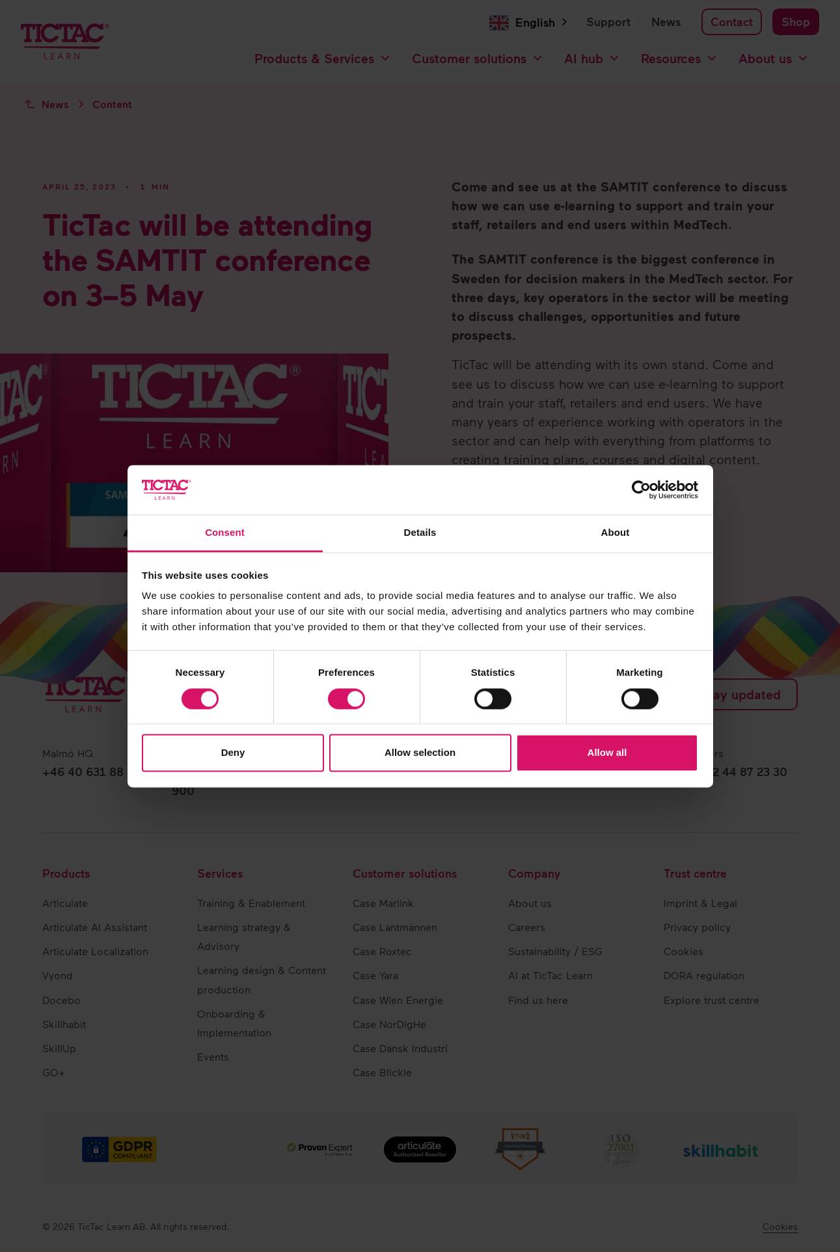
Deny (233, 752)
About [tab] (615, 532)
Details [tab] (420, 532)
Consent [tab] (225, 532)
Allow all (607, 752)
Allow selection (420, 752)
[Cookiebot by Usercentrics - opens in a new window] (641, 489)
